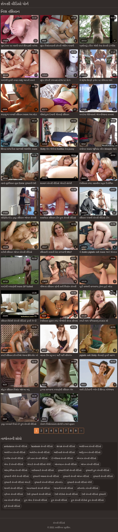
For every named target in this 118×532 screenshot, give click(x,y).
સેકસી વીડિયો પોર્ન (15, 4)
